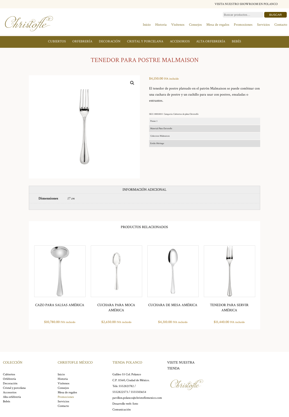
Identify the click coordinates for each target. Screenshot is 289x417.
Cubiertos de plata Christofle (185, 114)
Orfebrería (82, 41)
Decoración (110, 41)
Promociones (243, 24)
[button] (132, 83)
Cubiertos (57, 41)
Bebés (236, 41)
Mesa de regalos (217, 24)
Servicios (263, 24)
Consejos (195, 24)
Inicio (147, 24)
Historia (161, 24)
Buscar (275, 14)
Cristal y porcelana (145, 41)
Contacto (280, 24)
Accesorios (180, 41)
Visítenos (177, 24)
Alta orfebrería (210, 41)
